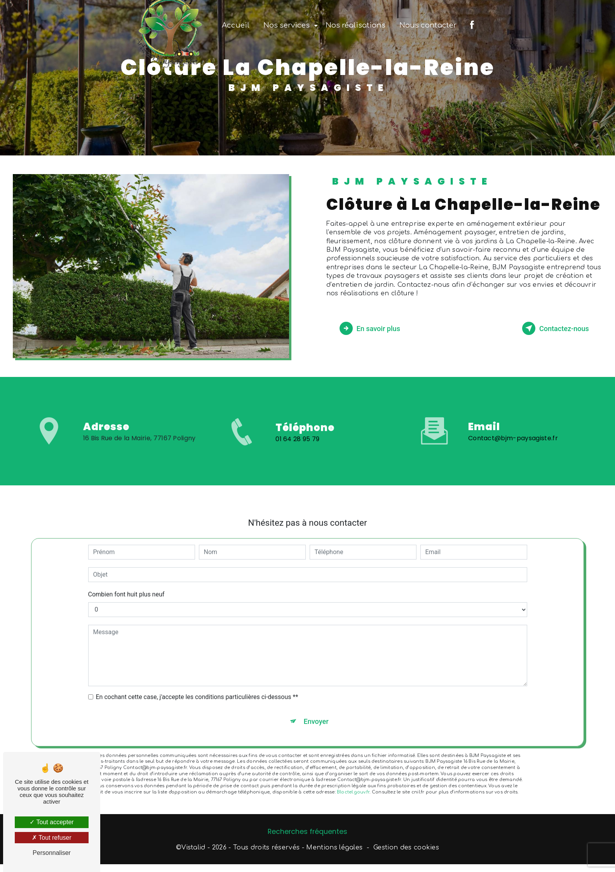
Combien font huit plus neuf (126, 582)
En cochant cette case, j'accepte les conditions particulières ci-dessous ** (197, 684)
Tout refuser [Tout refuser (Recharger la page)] (51, 837)
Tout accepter (51, 822)
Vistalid (193, 849)
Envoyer (316, 709)
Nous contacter (427, 25)
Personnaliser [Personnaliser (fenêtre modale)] (52, 852)
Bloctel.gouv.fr (353, 781)
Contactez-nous (551, 328)
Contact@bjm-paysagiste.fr (513, 425)
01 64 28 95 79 (297, 451)
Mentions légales (334, 849)
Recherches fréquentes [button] (307, 833)
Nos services (286, 25)
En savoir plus (374, 328)
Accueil (235, 25)
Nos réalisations (355, 25)
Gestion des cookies (406, 849)
